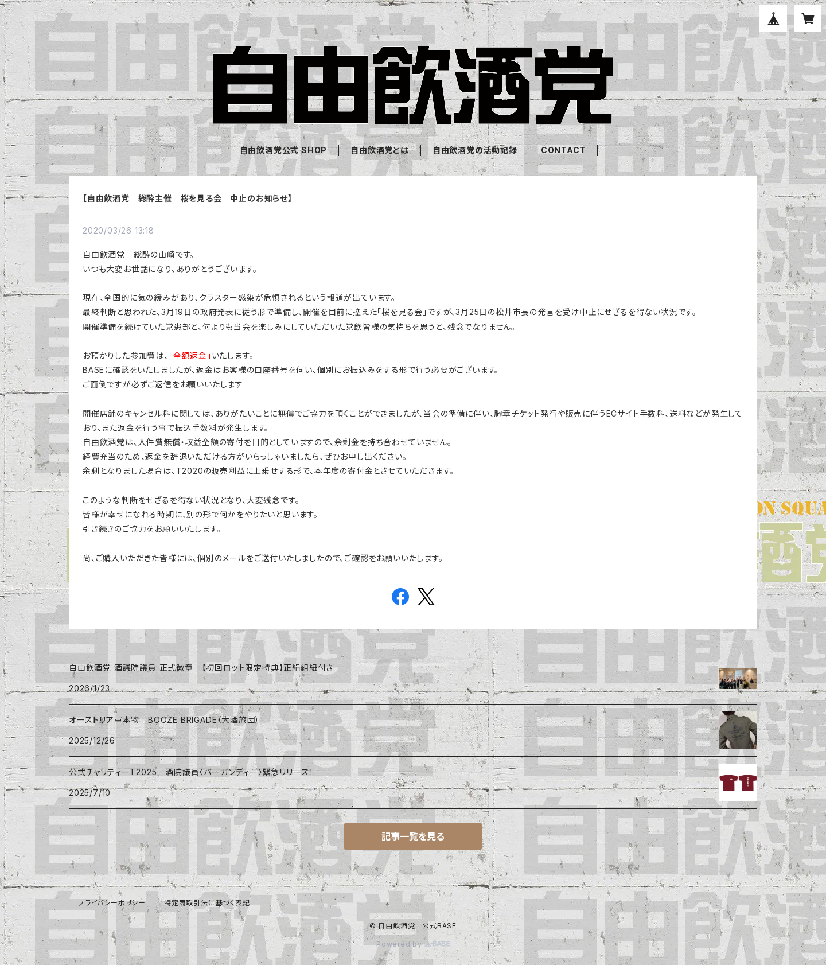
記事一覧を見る (413, 836)
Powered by (413, 944)
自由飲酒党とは (379, 150)
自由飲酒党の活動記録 (475, 150)
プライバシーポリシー (112, 902)
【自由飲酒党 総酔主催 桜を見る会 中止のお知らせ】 (188, 198)
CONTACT (563, 150)
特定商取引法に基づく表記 (207, 902)
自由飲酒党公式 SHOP (284, 150)
